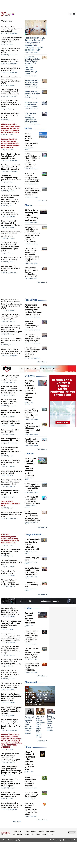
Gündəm (29, 453)
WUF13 (28, 128)
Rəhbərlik (41, 831)
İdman (28, 747)
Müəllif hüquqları (17, 834)
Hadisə (28, 608)
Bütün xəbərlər (41, 201)
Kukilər (51, 834)
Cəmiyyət (30, 376)
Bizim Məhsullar (51, 831)
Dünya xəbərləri (33, 534)
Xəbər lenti (6, 21)
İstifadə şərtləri (29, 834)
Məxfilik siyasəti (41, 834)
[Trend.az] (7, 14)
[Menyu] (74, 14)
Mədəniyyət (31, 682)
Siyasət (28, 205)
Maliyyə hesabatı (31, 831)
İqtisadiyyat (31, 300)
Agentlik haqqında (18, 831)
